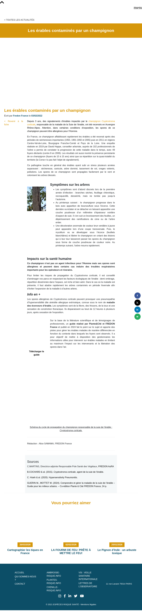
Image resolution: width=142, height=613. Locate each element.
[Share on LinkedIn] (137, 310)
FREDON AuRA (106, 466)
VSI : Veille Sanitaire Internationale (88, 575)
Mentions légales (88, 604)
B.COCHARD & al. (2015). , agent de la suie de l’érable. (65, 472)
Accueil (19, 572)
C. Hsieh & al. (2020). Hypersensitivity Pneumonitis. (52, 477)
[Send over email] (137, 317)
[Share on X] (137, 302)
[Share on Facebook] (137, 295)
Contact (20, 584)
